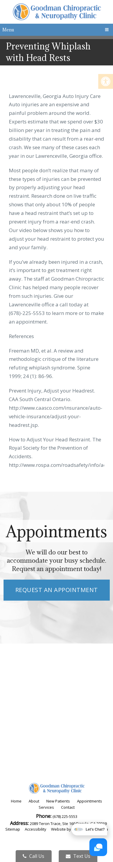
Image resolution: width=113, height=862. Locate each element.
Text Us (78, 856)
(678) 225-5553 (65, 816)
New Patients (58, 801)
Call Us (33, 856)
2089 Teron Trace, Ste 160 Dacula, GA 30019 (68, 823)
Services (46, 807)
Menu (8, 30)
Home (16, 801)
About (34, 801)
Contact (68, 807)
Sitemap (12, 829)
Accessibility (35, 829)
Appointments (89, 801)
